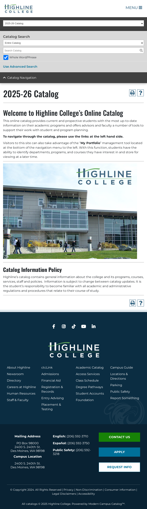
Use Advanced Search (20, 66)
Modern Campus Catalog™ (106, 504)
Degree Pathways (89, 387)
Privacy (69, 489)
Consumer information (120, 489)
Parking (116, 385)
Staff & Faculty (18, 400)
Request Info (119, 467)
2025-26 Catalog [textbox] (14, 23)
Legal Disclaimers (64, 493)
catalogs (32, 504)
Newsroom (15, 374)
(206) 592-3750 (78, 443)
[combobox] (73, 23)
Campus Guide (121, 367)
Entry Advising (52, 398)
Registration (50, 387)
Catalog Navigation (21, 77)
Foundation (85, 400)
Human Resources (21, 393)
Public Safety (120, 391)
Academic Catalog (90, 367)
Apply (119, 452)
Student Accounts (90, 393)
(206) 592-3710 (77, 436)
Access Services (88, 374)
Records (47, 391)
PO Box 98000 (27, 443)
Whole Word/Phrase (22, 57)
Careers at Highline (21, 387)
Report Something (124, 398)
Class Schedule (87, 380)
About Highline (18, 367)
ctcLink (47, 367)
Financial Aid (51, 380)
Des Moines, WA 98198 (28, 451)
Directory (14, 380)
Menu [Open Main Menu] (134, 7)
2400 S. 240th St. (28, 447)
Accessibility (86, 493)
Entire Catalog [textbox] (13, 42)
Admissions (50, 374)
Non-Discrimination (89, 489)
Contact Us (119, 437)
